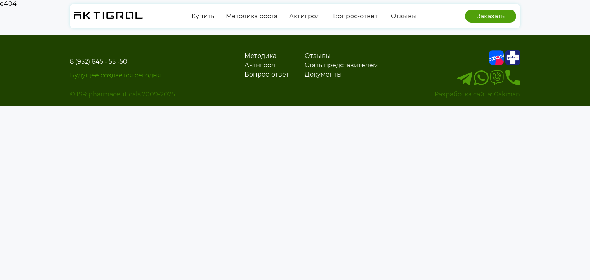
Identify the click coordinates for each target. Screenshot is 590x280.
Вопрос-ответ (354, 16)
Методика (260, 56)
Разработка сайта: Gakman (477, 94)
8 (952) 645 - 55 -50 (98, 61)
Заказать (491, 16)
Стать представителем (341, 65)
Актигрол (304, 16)
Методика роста (252, 16)
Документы (323, 74)
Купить (202, 16)
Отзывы (403, 16)
